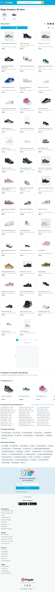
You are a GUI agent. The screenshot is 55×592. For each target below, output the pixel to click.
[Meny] (2, 2)
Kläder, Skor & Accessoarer (9, 6)
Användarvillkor (5, 566)
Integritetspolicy (5, 571)
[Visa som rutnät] (48, 24)
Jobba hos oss (4, 556)
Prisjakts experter (5, 517)
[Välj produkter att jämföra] (48, 27)
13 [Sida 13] (34, 340)
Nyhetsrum (4, 558)
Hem (2, 6)
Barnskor (22, 6)
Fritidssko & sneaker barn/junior (30, 375)
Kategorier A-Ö (5, 524)
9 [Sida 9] (30, 340)
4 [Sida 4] (24, 340)
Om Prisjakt (4, 549)
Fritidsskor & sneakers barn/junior (32, 6)
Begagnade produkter (6, 528)
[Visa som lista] (50, 24)
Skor (18, 6)
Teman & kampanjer (6, 519)
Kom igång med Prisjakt (7, 510)
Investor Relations (5, 560)
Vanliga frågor (4, 551)
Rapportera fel (27, 342)
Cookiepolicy (4, 568)
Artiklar (3, 515)
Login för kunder (5, 543)
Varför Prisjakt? (5, 534)
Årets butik (4, 522)
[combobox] (29, 2)
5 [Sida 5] (26, 340)
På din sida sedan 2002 (7, 513)
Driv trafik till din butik (6, 536)
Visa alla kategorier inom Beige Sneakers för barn (42, 404)
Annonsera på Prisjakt (7, 539)
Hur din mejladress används (21, 491)
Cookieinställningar (6, 573)
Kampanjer (4, 526)
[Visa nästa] (37, 340)
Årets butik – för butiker (7, 541)
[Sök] (42, 2)
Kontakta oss (4, 554)
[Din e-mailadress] (27, 484)
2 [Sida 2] (19, 340)
